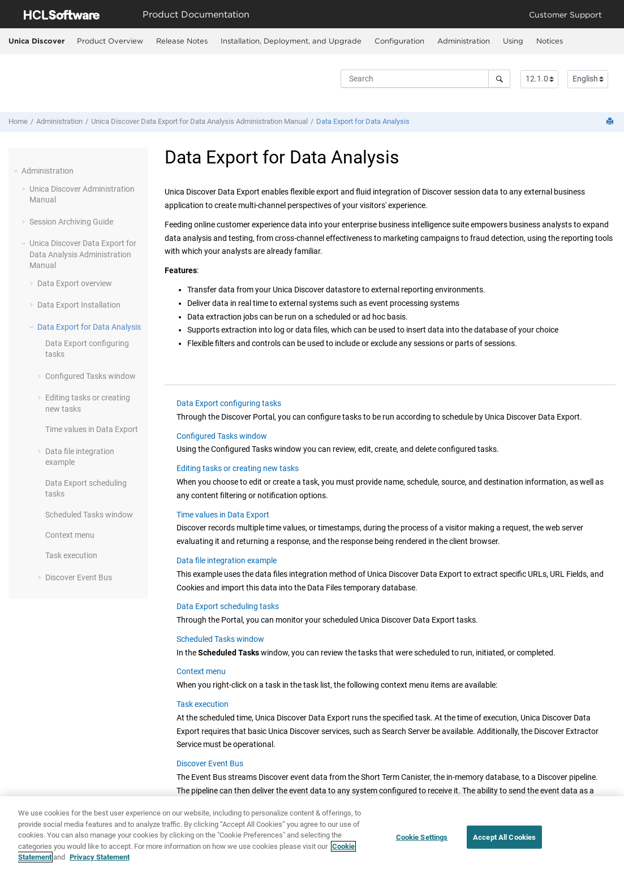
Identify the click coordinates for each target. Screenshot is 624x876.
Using (513, 41)
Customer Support (565, 14)
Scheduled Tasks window (89, 514)
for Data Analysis (363, 121)
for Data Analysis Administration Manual (199, 121)
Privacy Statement (100, 859)
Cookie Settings (422, 838)
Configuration (399, 41)
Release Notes (182, 41)
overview (74, 283)
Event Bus (78, 577)
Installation (79, 304)
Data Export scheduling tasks (228, 606)
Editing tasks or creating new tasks (238, 468)
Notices (549, 41)
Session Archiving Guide (71, 221)
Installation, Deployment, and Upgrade (291, 41)
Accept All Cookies (504, 838)
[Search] (499, 79)
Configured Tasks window (90, 376)
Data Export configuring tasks (229, 403)
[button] (16, 171)
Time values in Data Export (223, 514)
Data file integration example (227, 560)
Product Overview (110, 41)
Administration (463, 41)
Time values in (91, 429)
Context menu (69, 535)
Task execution (71, 555)
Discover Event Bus (210, 763)
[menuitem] (109, 41)
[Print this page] (611, 122)
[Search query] (425, 79)
